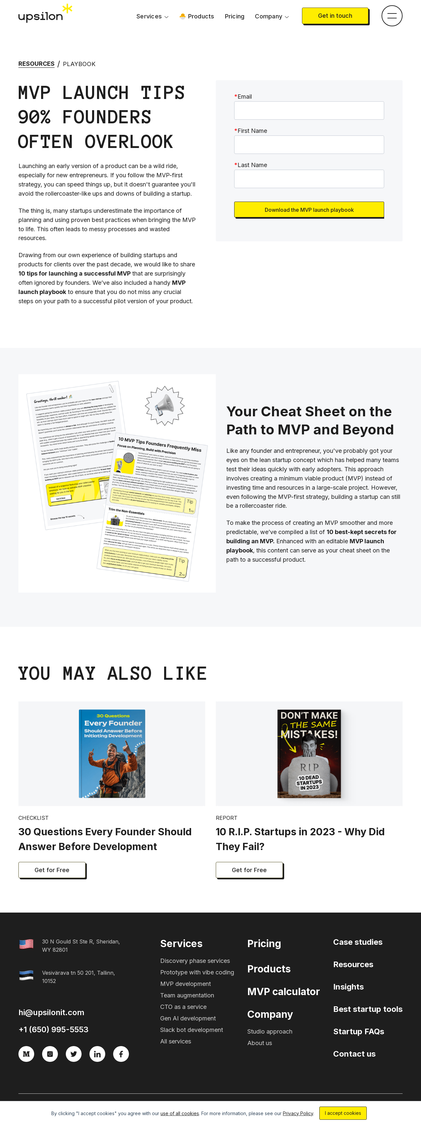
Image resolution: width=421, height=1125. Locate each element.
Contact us (354, 1054)
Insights (348, 986)
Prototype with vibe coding (197, 972)
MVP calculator (283, 991)
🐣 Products (196, 16)
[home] (46, 13)
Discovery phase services (195, 960)
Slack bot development (191, 1029)
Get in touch (335, 15)
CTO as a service (183, 1006)
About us (259, 1042)
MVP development (185, 983)
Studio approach (269, 1031)
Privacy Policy (298, 1113)
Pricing (235, 16)
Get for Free (52, 870)
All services (175, 1041)
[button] (152, 16)
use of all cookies (180, 1113)
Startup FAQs (358, 1031)
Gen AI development (188, 1018)
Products (269, 969)
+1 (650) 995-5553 (53, 1029)
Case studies (358, 942)
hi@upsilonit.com (51, 1012)
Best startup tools (368, 1009)
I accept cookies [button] (343, 1113)
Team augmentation (187, 995)
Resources (36, 63)
